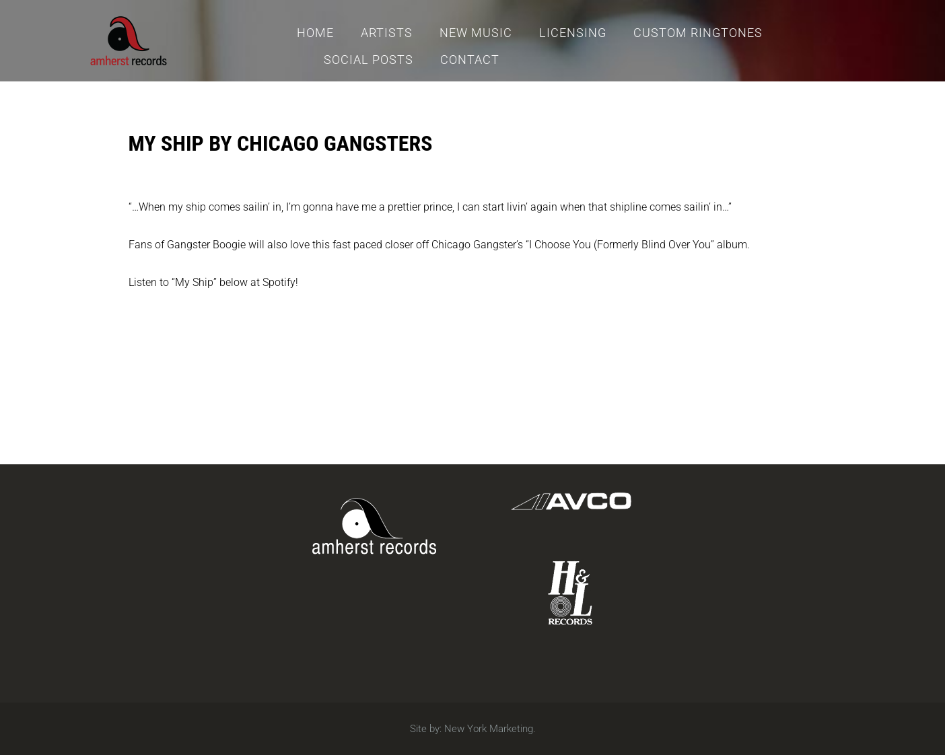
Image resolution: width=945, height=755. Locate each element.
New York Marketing (488, 729)
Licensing (572, 33)
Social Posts (368, 59)
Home (315, 33)
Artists (387, 33)
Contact (469, 59)
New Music (476, 33)
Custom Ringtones (698, 33)
